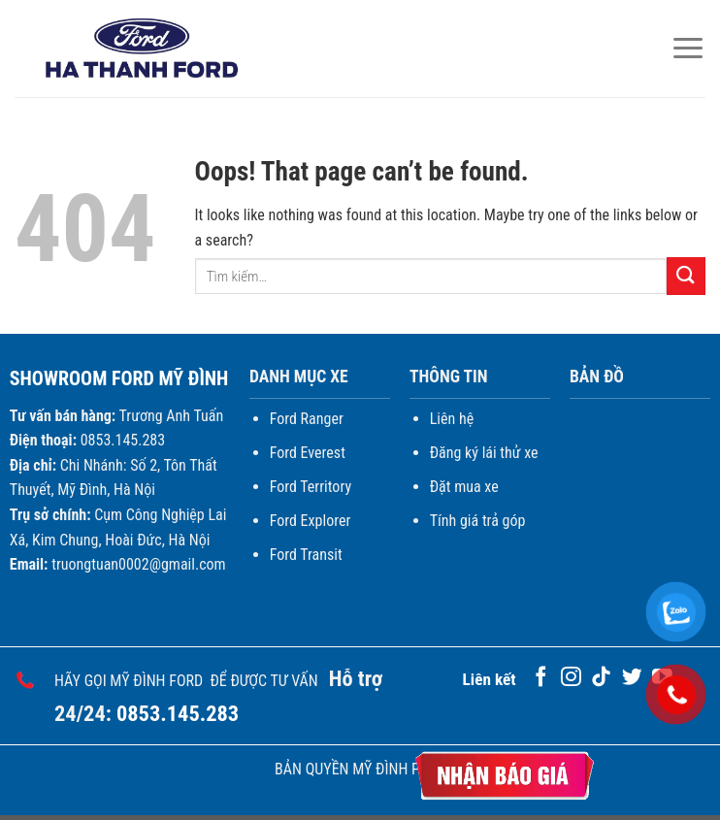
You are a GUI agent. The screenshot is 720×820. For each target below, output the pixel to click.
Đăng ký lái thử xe (484, 452)
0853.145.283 (177, 713)
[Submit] (686, 276)
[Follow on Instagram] (571, 678)
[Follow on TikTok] (601, 678)
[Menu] (688, 48)
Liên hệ (452, 419)
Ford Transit (306, 554)
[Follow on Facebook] (541, 678)
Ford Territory (310, 486)
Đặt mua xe (464, 486)
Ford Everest (307, 452)
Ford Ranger (307, 419)
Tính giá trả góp (478, 520)
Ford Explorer (310, 520)
